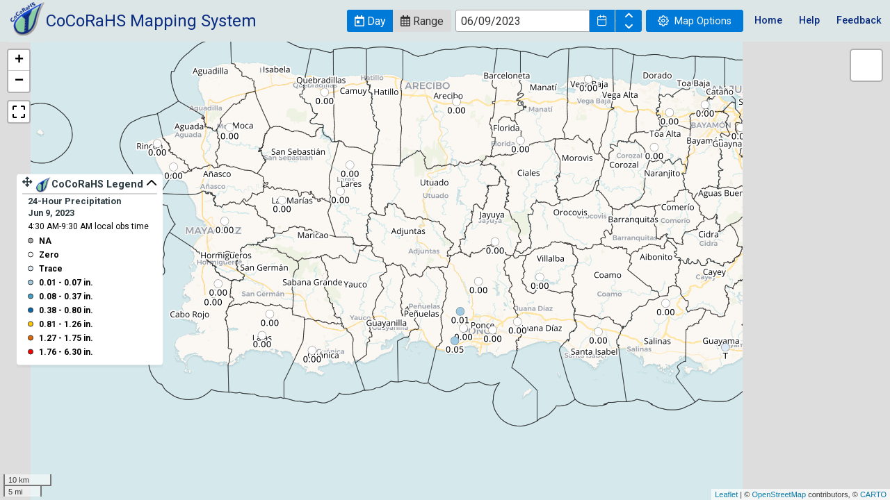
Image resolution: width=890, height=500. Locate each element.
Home (768, 20)
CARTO (873, 494)
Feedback (859, 20)
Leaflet (726, 494)
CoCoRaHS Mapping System (151, 21)
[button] (370, 21)
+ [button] (19, 60)
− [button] (19, 81)
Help (809, 20)
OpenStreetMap (779, 494)
